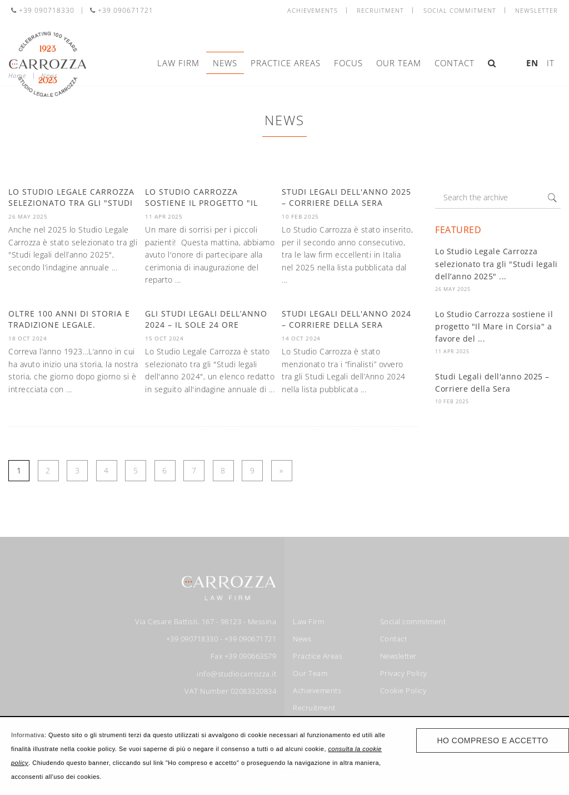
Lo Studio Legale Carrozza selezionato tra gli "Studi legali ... (71, 202)
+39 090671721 (121, 10)
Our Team (398, 62)
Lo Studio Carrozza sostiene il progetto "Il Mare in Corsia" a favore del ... (494, 326)
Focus (348, 62)
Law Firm (178, 62)
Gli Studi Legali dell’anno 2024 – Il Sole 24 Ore (206, 319)
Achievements (312, 10)
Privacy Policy (403, 673)
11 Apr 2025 (452, 351)
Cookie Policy (403, 690)
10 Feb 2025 (452, 401)
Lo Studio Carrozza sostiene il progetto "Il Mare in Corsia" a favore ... (209, 202)
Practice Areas (286, 62)
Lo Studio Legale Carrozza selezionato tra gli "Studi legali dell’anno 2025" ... (496, 264)
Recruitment (380, 10)
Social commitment (459, 10)
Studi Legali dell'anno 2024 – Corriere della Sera (346, 319)
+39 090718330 (42, 10)
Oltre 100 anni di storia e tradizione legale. (69, 319)
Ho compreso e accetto (492, 740)
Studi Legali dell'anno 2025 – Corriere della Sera (346, 197)
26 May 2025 (453, 289)
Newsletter (536, 10)
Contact (455, 62)
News (225, 62)
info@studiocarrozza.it (236, 674)
